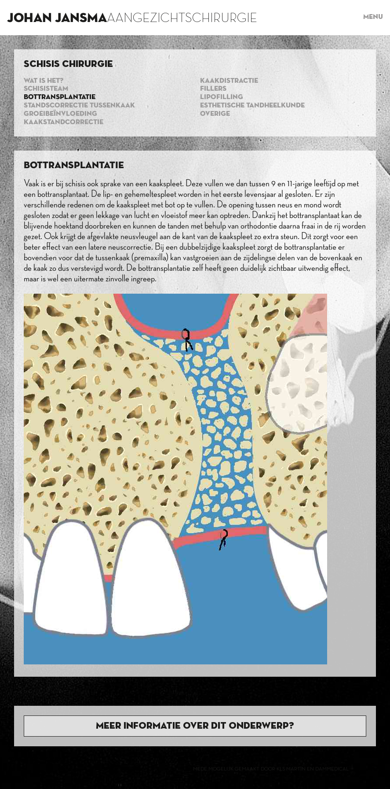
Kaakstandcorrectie (63, 122)
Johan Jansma (57, 18)
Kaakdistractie (229, 81)
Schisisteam (46, 88)
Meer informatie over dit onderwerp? (195, 726)
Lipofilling (221, 97)
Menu (373, 17)
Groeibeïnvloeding (60, 114)
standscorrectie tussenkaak (79, 105)
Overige (215, 114)
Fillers (213, 88)
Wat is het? (43, 81)
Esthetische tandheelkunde (252, 105)
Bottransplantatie (59, 97)
